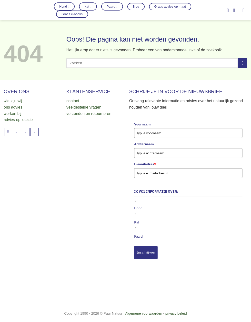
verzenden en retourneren (88, 113)
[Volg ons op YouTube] (34, 132)
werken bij (12, 113)
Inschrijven (146, 252)
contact (72, 101)
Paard (112, 6)
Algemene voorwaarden (143, 313)
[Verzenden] (242, 63)
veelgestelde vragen (83, 107)
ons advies (13, 107)
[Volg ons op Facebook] (8, 132)
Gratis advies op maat (170, 6)
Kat (87, 6)
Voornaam (142, 124)
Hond (64, 6)
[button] (235, 10)
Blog (136, 6)
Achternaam (144, 144)
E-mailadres (145, 164)
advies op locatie (18, 120)
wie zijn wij (13, 101)
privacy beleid (176, 313)
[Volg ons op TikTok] (26, 132)
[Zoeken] (220, 10)
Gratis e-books (72, 14)
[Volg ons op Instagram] (17, 132)
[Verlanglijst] (228, 10)
